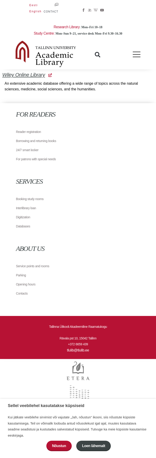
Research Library (67, 27)
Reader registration (28, 132)
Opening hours (25, 284)
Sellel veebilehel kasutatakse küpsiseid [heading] (46, 405)
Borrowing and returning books (36, 141)
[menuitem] (33, 5)
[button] (97, 54)
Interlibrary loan (26, 208)
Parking (21, 275)
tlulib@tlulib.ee (78, 350)
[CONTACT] (56, 4)
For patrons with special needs (36, 159)
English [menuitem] (35, 11)
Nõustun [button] (59, 446)
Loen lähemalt (93, 446)
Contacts (22, 293)
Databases (23, 226)
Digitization (23, 217)
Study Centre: (44, 33)
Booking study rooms (30, 199)
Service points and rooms (32, 266)
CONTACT (51, 11)
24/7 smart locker (27, 150)
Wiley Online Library (27, 75)
